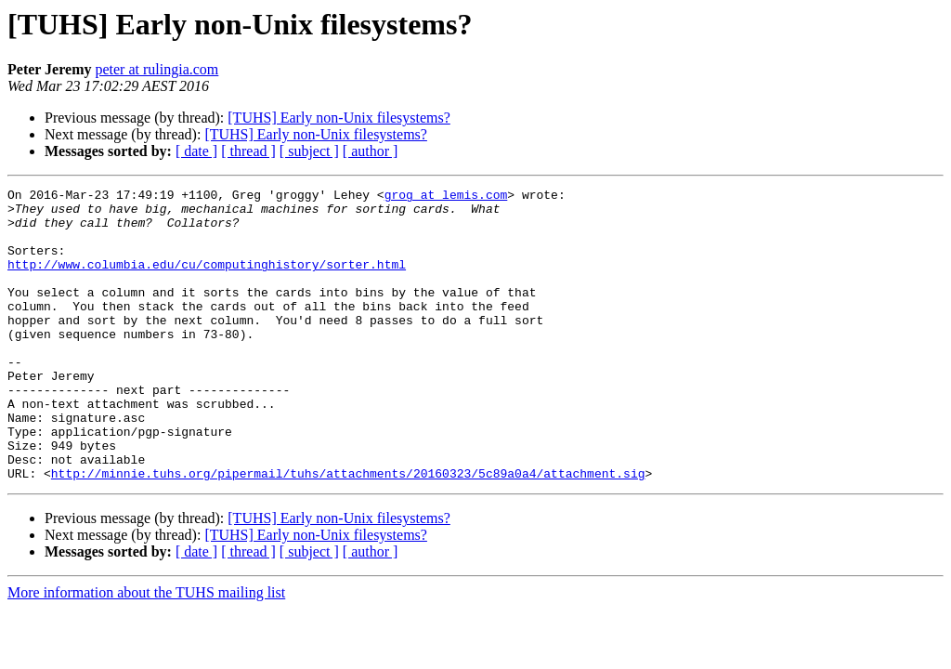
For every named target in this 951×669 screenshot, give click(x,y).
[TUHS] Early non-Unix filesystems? (339, 117)
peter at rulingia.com (156, 69)
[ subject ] (309, 151)
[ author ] (370, 151)
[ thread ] (248, 151)
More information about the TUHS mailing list (146, 651)
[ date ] (196, 151)
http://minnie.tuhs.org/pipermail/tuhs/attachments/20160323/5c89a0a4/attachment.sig (348, 531)
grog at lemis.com (446, 197)
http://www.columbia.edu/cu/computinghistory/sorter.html (206, 280)
